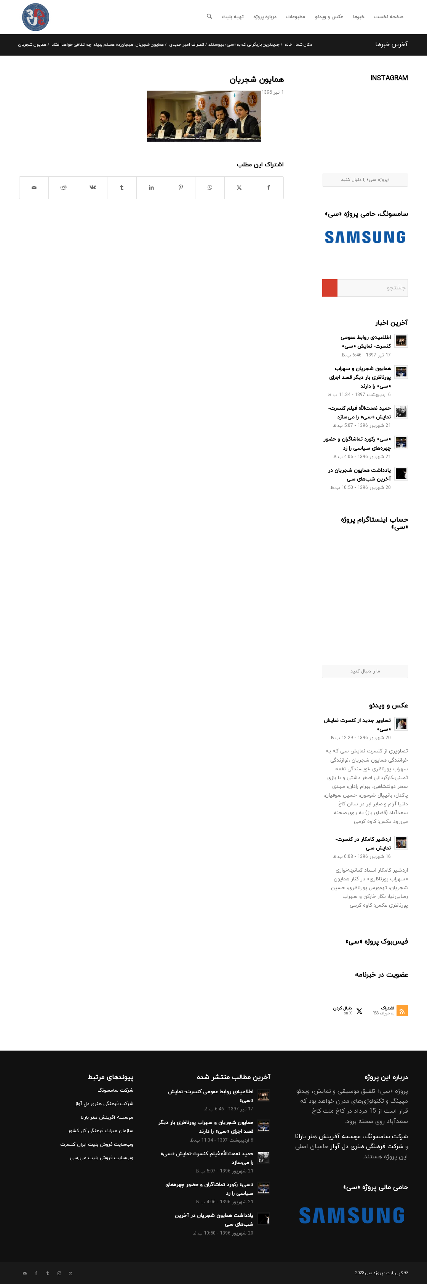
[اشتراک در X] (239, 188)
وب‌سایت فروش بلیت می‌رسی (101, 1158)
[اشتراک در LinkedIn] (151, 188)
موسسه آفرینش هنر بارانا (328, 1136)
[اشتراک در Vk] (92, 188)
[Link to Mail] (24, 1273)
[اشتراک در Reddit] (63, 188)
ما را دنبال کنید (365, 671)
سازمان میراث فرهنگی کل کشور (100, 1130)
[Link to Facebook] (36, 1273)
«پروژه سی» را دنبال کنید (365, 180)
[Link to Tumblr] (47, 1273)
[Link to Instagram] (59, 1273)
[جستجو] (209, 17)
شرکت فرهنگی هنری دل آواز (366, 1146)
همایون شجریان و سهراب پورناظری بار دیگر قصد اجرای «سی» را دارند (360, 377)
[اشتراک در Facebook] (268, 188)
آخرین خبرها (391, 44)
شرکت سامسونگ (386, 1136)
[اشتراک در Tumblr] (121, 188)
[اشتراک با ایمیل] (33, 188)
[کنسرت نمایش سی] (35, 17)
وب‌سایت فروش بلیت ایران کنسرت (96, 1144)
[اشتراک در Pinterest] (180, 188)
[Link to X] (70, 1273)
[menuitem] (388, 17)
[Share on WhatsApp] (209, 188)
